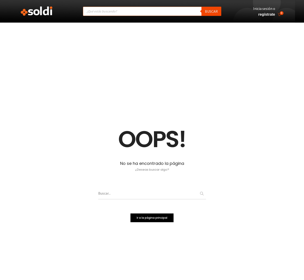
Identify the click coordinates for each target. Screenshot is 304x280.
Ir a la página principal (152, 220)
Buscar (211, 11)
